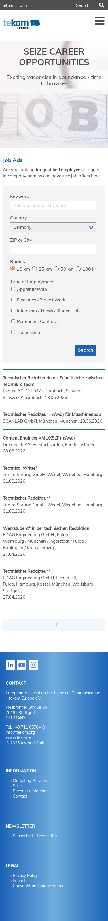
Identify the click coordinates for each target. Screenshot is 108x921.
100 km (89, 269)
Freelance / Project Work (41, 300)
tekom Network (15, 5)
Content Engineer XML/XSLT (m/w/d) (39, 438)
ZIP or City (21, 240)
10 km (23, 269)
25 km (45, 269)
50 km (67, 269)
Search (101, 5)
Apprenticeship (32, 289)
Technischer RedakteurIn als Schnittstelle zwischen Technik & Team (53, 381)
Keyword (19, 196)
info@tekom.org (20, 732)
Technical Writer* (20, 468)
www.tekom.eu (20, 737)
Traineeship (28, 332)
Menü (99, 20)
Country (18, 218)
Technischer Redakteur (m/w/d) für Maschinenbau (52, 414)
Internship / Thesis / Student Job (48, 311)
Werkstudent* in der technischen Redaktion (46, 528)
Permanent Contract (37, 321)
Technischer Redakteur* (26, 498)
